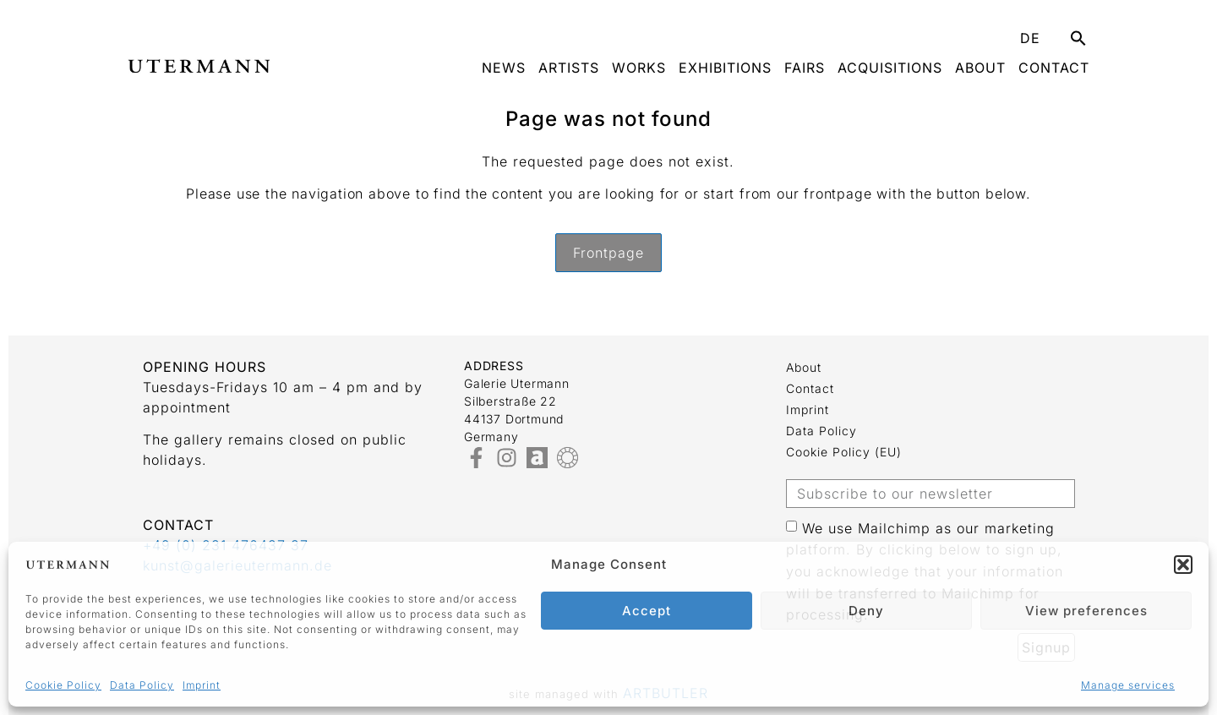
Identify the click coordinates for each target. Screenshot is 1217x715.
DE (1030, 38)
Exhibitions (725, 67)
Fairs (804, 67)
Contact (1053, 67)
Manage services (1128, 685)
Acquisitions (890, 67)
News (504, 67)
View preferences (1086, 611)
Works (639, 67)
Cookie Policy (63, 685)
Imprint (202, 685)
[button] (1183, 564)
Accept (646, 611)
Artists (568, 67)
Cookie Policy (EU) (844, 452)
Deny (866, 611)
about (980, 67)
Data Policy (142, 685)
